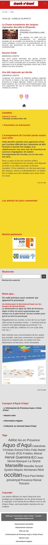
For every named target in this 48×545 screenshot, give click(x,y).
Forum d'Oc (14, 453)
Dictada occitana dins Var (15, 118)
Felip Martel (38, 449)
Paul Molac (37, 475)
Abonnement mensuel (24, 527)
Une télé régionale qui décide (17, 72)
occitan (13, 475)
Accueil (4, 12)
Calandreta (38, 446)
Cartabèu (7, 113)
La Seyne (34, 461)
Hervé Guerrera (17, 457)
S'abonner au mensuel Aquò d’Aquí (19, 426)
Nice (41, 469)
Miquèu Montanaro (25, 469)
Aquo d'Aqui (17, 445)
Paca (26, 475)
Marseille (14, 465)
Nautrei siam (9, 415)
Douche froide (9, 53)
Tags (12, 12)
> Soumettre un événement (16, 125)
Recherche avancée (11, 280)
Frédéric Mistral (32, 453)
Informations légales (13, 421)
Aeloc (12, 440)
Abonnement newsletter (24, 524)
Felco (27, 449)
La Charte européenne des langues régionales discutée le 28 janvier (20, 25)
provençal (13, 480)
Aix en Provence (29, 440)
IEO (34, 457)
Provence (27, 480)
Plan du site (24, 531)
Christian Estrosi (13, 449)
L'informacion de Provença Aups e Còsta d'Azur (22, 409)
